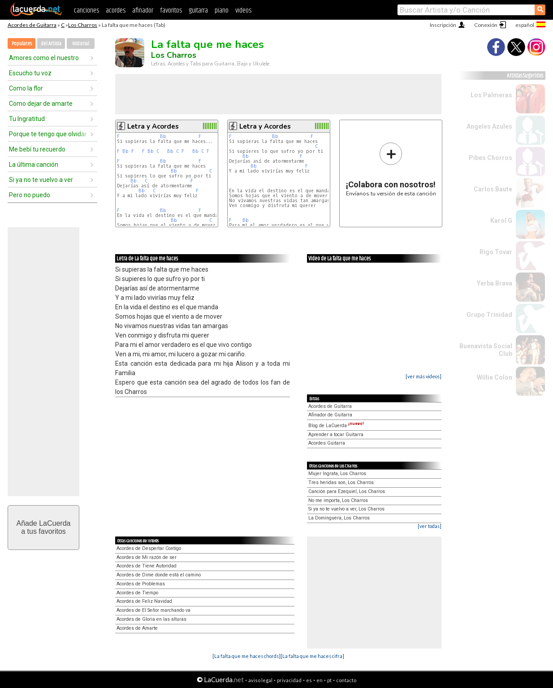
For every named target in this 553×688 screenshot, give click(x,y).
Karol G (501, 220)
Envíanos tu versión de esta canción (391, 169)
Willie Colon (494, 377)
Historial (80, 43)
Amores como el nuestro (44, 57)
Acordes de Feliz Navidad (144, 601)
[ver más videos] (423, 376)
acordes (115, 10)
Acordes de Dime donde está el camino (159, 575)
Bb (163, 136)
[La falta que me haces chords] (246, 656)
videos (243, 10)
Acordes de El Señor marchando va (153, 610)
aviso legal (260, 680)
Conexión (485, 25)
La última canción (33, 164)
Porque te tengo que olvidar (48, 134)
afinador (142, 10)
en (319, 680)
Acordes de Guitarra (32, 25)
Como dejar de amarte (41, 103)
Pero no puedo (29, 195)
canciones (86, 10)
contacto (346, 680)
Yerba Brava (494, 283)
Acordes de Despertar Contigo (149, 548)
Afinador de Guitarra (330, 415)
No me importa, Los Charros (338, 500)
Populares (22, 43)
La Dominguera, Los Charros (339, 518)
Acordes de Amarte (137, 628)
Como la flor (26, 88)
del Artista (51, 43)
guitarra (198, 10)
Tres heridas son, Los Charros (341, 482)
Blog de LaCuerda (336, 425)
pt (329, 680)
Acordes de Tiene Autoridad (147, 566)
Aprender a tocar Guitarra (335, 434)
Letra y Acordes (153, 126)
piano (222, 10)
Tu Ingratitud (27, 118)
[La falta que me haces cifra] (312, 656)
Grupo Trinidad (489, 314)
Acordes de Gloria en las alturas (151, 619)
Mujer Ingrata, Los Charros (337, 473)
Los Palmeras (491, 95)
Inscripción (443, 25)
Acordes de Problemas (141, 584)
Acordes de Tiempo (137, 593)
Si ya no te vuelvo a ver (41, 179)
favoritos (171, 10)
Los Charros (82, 25)
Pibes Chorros (490, 157)
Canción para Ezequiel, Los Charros (346, 491)
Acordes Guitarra (326, 443)
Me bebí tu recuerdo (37, 149)
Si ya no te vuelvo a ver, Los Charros (346, 509)
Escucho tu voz (30, 73)
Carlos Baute (493, 189)
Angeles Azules (489, 126)
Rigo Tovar (496, 251)
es (309, 680)
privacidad (289, 680)
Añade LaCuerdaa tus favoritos (44, 527)
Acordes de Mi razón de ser (147, 557)
